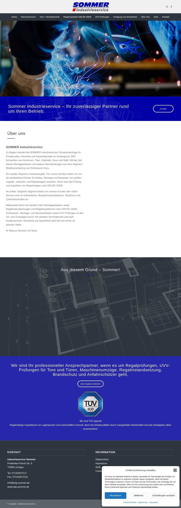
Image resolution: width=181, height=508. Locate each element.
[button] (175, 470)
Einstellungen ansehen (163, 495)
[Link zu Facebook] (171, 6)
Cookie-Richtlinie (130, 502)
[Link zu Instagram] (167, 6)
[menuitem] (14, 17)
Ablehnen (138, 495)
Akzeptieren (115, 495)
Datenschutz (143, 502)
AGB (97, 467)
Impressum (153, 502)
